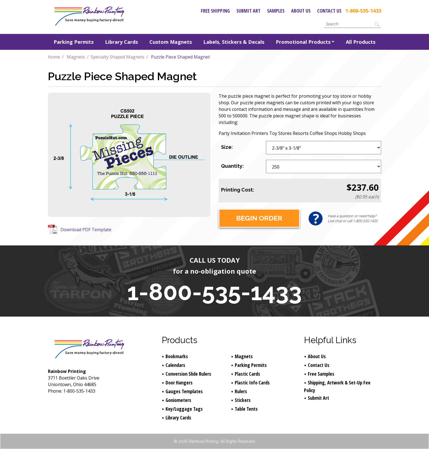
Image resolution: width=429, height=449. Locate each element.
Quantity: (232, 166)
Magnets (76, 57)
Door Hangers (179, 382)
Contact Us (329, 10)
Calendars (175, 365)
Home (54, 57)
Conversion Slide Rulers (188, 373)
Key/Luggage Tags (184, 408)
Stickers (243, 400)
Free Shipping (215, 10)
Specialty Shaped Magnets (117, 57)
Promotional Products (303, 42)
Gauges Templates (184, 391)
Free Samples (321, 373)
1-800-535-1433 (363, 10)
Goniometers (178, 400)
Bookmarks (177, 356)
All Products (360, 42)
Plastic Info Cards (252, 382)
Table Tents (246, 408)
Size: (227, 147)
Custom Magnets (170, 42)
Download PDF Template (85, 230)
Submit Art (248, 10)
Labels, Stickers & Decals (233, 42)
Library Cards (121, 42)
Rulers (241, 391)
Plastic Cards (247, 373)
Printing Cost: (237, 190)
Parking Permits (74, 42)
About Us (301, 10)
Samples (276, 10)
